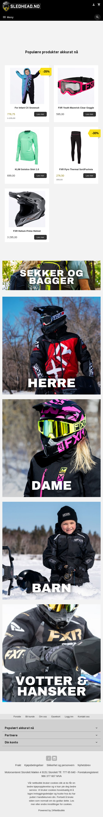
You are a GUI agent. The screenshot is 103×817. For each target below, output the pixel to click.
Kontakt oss (83, 716)
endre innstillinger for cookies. (56, 804)
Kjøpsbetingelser (33, 765)
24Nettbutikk (58, 810)
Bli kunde (30, 716)
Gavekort (55, 716)
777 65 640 (69, 772)
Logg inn (69, 716)
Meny (8, 17)
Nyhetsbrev (84, 765)
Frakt (18, 765)
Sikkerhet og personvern (60, 765)
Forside (17, 716)
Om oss (43, 716)
